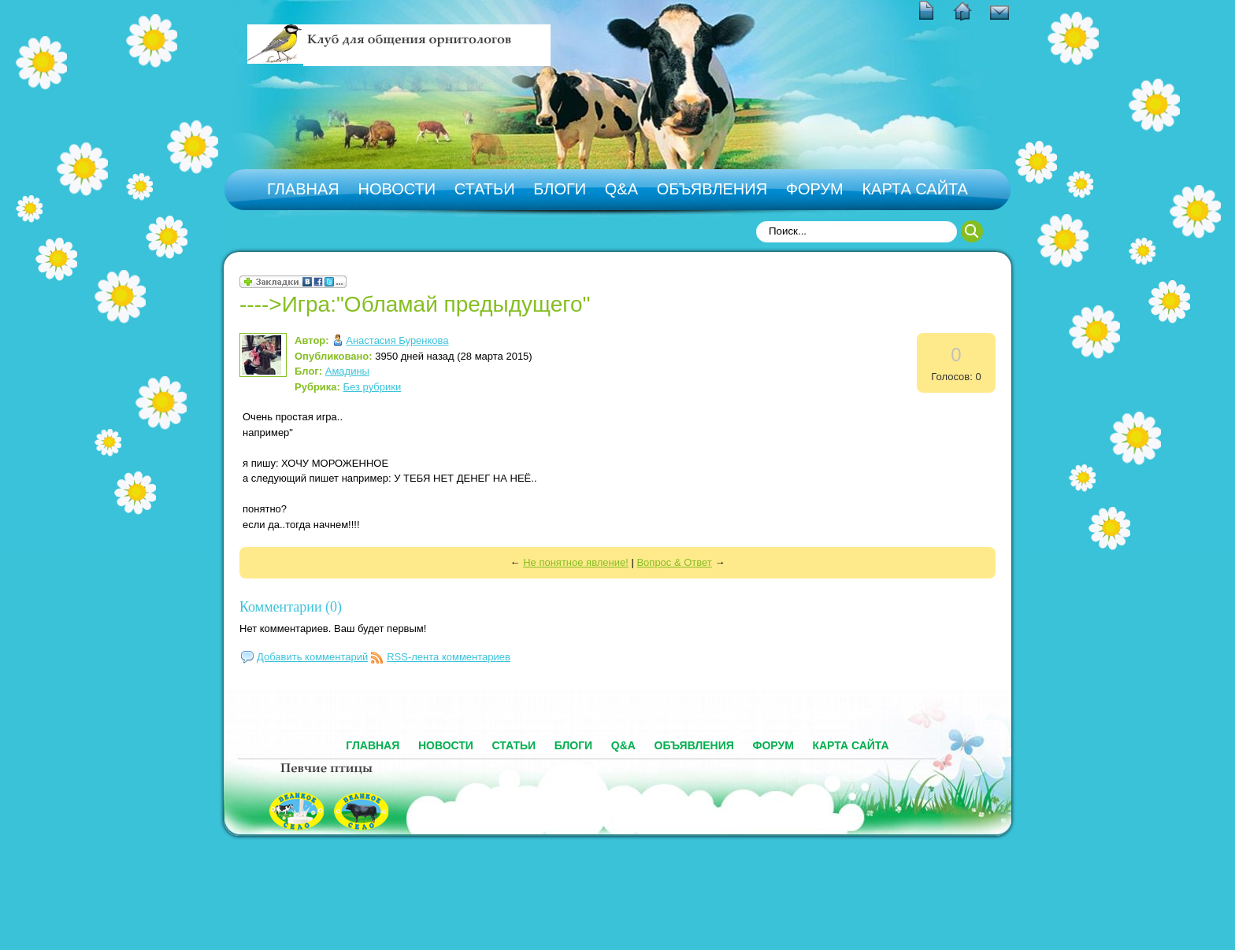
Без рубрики (372, 387)
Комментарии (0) (290, 607)
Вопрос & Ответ (673, 562)
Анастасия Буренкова (397, 340)
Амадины (347, 371)
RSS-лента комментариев (448, 657)
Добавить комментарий (312, 657)
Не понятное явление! (576, 562)
